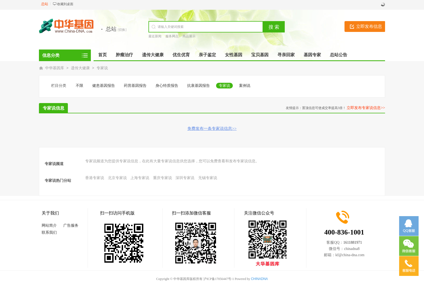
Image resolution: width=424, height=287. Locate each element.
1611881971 (352, 242)
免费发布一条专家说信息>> (212, 128)
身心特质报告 (166, 86)
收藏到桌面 (65, 4)
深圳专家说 (184, 178)
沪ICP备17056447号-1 (218, 279)
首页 (102, 54)
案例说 (244, 86)
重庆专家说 (162, 178)
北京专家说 (117, 178)
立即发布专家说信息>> (366, 108)
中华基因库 (54, 68)
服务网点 (171, 36)
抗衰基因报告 (198, 86)
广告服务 (70, 225)
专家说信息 (53, 108)
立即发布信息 (369, 26)
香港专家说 (94, 178)
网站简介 (49, 225)
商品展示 (189, 36)
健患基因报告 (103, 86)
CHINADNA (259, 279)
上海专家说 (139, 178)
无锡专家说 (207, 178)
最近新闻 (154, 36)
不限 (79, 86)
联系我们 (49, 232)
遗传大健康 (80, 68)
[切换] (122, 30)
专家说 (102, 68)
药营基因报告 (135, 86)
